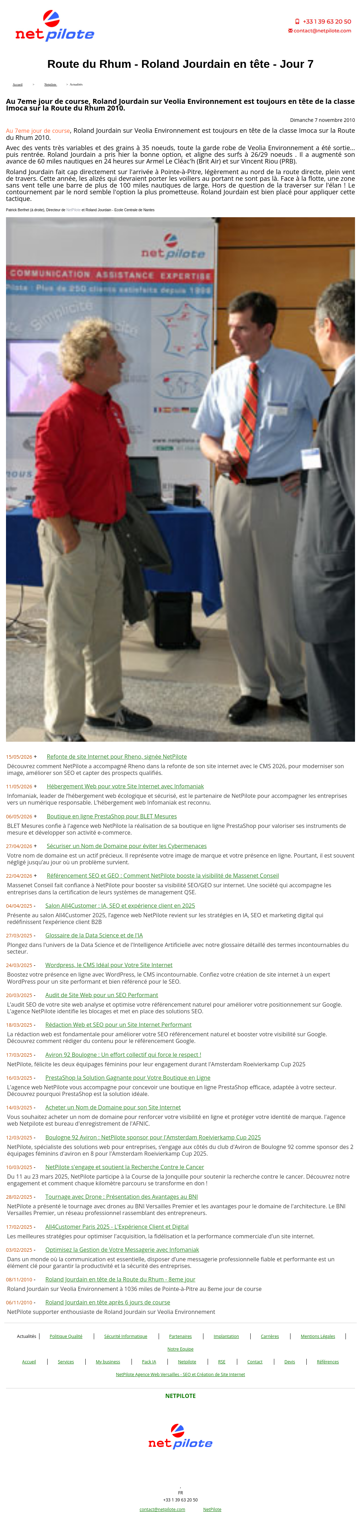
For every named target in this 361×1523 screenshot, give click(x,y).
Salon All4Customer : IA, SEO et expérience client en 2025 (120, 905)
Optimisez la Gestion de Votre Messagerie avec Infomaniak (122, 1250)
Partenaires (180, 1336)
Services (66, 1362)
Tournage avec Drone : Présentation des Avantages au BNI (121, 1197)
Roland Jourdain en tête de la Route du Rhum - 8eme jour (120, 1279)
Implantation (226, 1336)
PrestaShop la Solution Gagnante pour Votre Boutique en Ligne (127, 1077)
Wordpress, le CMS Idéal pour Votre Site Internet (109, 965)
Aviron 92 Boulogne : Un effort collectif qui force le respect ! (123, 1055)
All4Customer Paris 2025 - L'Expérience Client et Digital (117, 1227)
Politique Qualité (66, 1336)
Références (328, 1362)
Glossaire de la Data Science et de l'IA (94, 935)
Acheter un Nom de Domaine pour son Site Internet (113, 1107)
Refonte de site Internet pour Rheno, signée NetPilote (117, 756)
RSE (222, 1362)
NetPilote (212, 1509)
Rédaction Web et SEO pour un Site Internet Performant (118, 1025)
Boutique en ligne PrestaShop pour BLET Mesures (112, 816)
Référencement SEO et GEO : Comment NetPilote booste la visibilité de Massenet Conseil (163, 875)
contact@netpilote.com (162, 1509)
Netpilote (187, 1362)
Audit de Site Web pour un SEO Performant (101, 995)
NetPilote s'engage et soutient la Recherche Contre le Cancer (124, 1167)
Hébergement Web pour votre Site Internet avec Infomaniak (125, 786)
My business (108, 1362)
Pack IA (149, 1362)
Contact (255, 1362)
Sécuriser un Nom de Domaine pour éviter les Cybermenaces (127, 846)
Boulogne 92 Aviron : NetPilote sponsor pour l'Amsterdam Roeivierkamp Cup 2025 (153, 1137)
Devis (289, 1362)
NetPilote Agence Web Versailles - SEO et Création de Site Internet (180, 1374)
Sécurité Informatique (125, 1336)
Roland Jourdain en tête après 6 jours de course (107, 1302)
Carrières (270, 1336)
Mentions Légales (318, 1336)
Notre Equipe (180, 1349)
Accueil (29, 1362)
